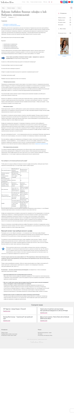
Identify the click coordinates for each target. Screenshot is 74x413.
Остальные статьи (64, 33)
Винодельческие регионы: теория (44, 332)
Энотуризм (64, 25)
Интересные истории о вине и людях (8, 335)
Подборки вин (64, 20)
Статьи (23, 2)
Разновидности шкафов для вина (10, 24)
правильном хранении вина (41, 144)
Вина (3, 8)
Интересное (4, 330)
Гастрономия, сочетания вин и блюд (45, 335)
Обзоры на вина (64, 18)
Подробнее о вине (6, 311)
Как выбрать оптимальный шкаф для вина (12, 25)
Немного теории (11, 8)
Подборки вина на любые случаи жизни (9, 334)
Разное (39, 330)
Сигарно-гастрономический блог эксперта (64, 55)
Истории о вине (64, 22)
